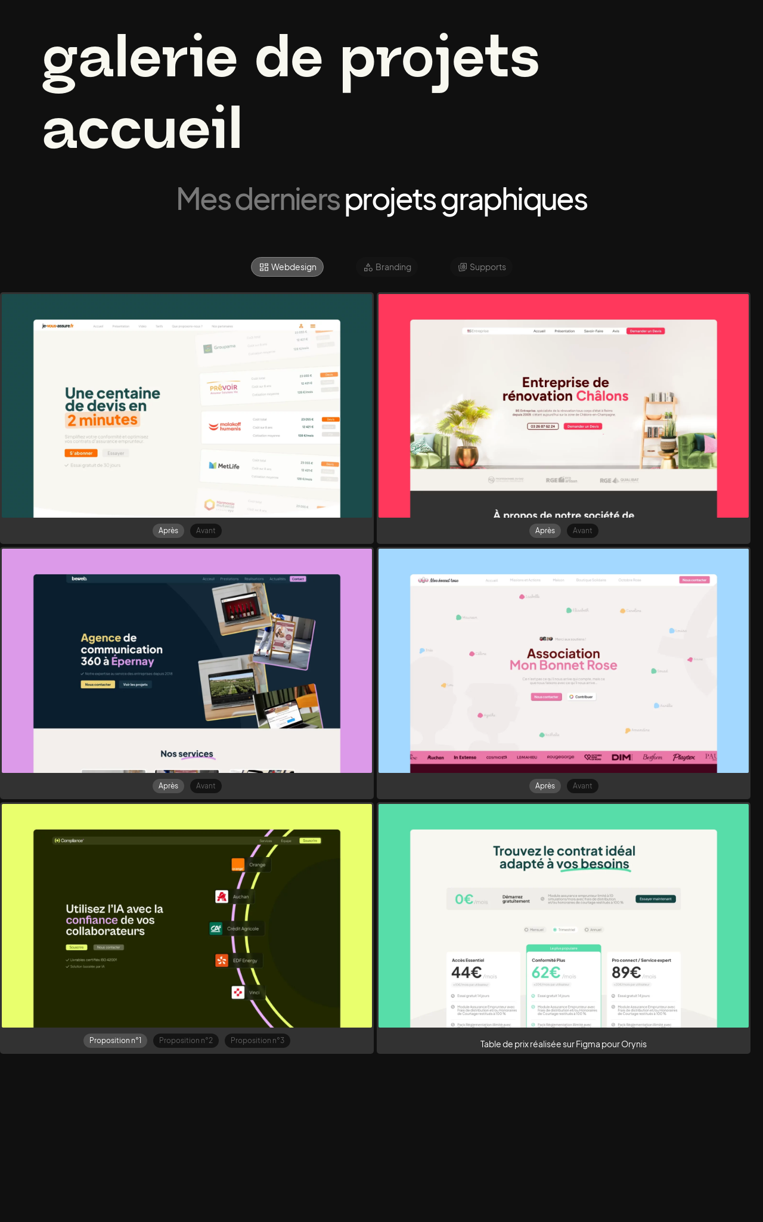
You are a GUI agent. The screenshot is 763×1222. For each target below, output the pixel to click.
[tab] (287, 267)
